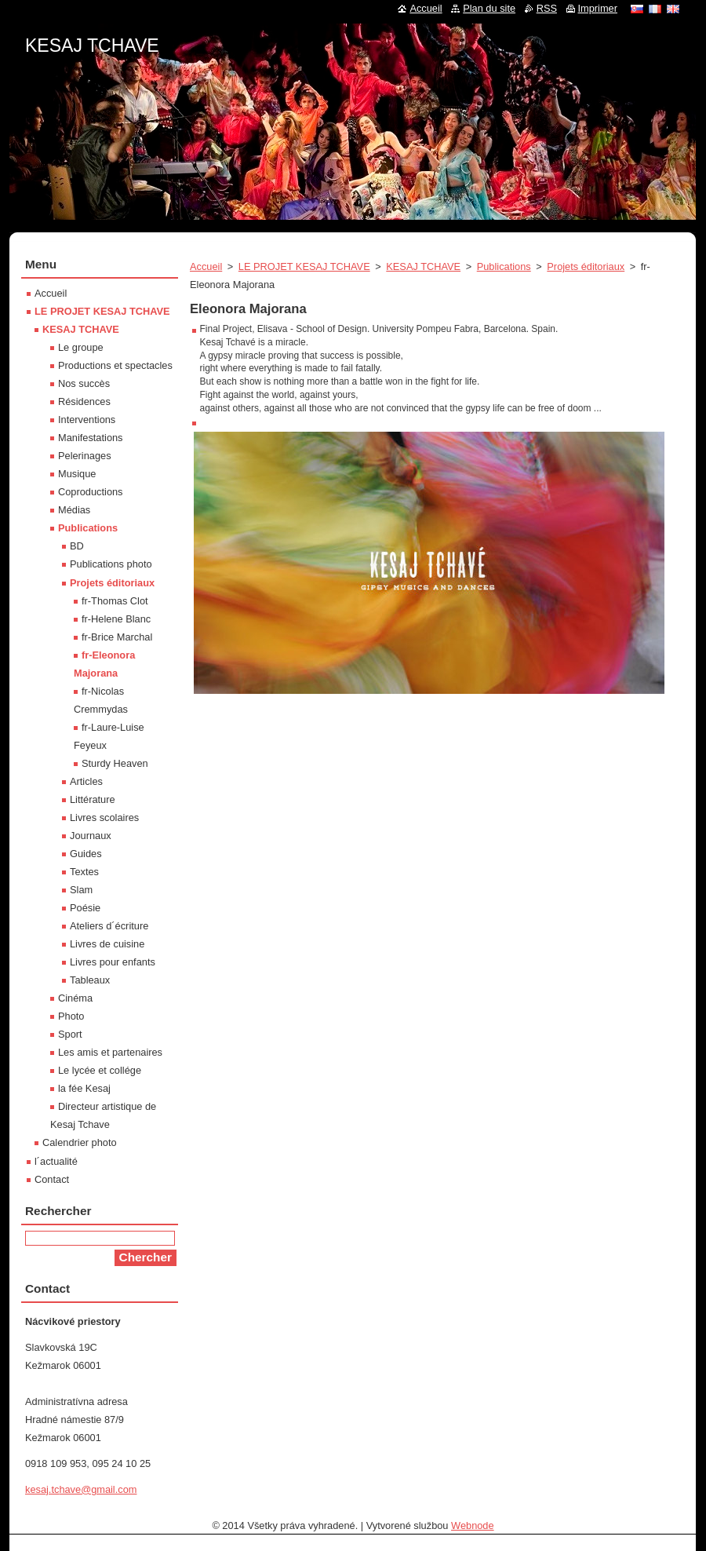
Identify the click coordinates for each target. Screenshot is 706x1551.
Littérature (92, 799)
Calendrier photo (79, 1142)
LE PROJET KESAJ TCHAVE (304, 266)
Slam (81, 890)
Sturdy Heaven (115, 763)
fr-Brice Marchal (117, 637)
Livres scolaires (104, 817)
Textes (84, 872)
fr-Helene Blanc (116, 619)
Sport (70, 1034)
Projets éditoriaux (585, 266)
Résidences (84, 401)
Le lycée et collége (99, 1070)
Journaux (90, 835)
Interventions (86, 419)
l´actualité (56, 1161)
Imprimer (597, 8)
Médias (74, 510)
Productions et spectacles (115, 365)
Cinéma (75, 998)
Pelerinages (84, 456)
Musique (77, 474)
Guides (86, 853)
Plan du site (489, 8)
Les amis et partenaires (110, 1052)
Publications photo (111, 564)
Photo (71, 1016)
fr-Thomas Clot (115, 601)
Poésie (85, 908)
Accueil (206, 266)
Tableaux (90, 980)
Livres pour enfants (112, 962)
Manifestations (90, 437)
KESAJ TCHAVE (423, 266)
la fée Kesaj (84, 1088)
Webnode (472, 1525)
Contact (52, 1179)
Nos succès (84, 383)
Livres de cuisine (107, 944)
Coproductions (90, 492)
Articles (86, 781)
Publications (504, 266)
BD (77, 546)
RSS (547, 8)
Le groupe (81, 347)
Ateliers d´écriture (109, 926)
